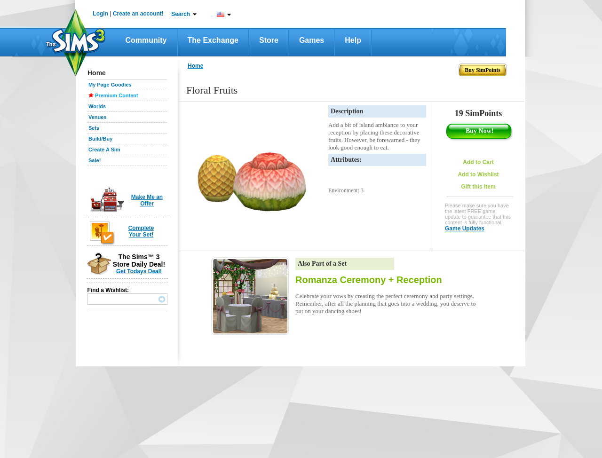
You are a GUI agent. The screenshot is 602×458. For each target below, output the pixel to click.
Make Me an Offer (147, 200)
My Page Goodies (110, 84)
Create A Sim (104, 149)
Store (268, 40)
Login (100, 13)
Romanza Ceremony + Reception (368, 280)
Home (195, 66)
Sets (93, 128)
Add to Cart (478, 162)
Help (353, 40)
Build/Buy (100, 139)
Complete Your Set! (141, 231)
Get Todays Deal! (139, 271)
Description (347, 111)
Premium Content (116, 95)
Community (146, 40)
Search (180, 14)
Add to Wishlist (478, 174)
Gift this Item (478, 186)
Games (311, 40)
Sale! (94, 160)
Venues (97, 117)
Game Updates (464, 228)
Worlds (97, 106)
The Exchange (213, 40)
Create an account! (138, 13)
